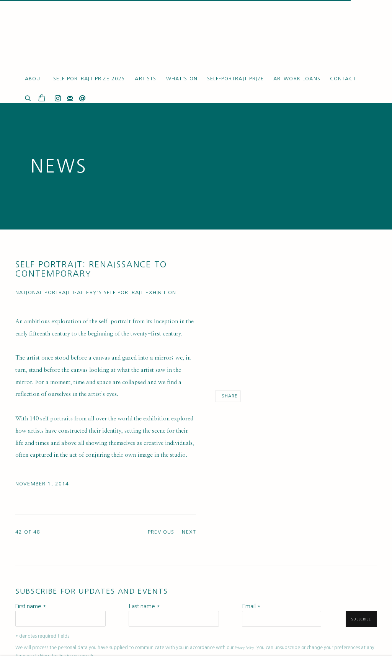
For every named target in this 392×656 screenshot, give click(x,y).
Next (189, 531)
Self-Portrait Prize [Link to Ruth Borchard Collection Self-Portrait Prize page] (235, 78)
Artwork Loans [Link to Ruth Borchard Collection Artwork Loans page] (296, 78)
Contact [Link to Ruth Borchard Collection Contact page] (343, 78)
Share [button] (229, 396)
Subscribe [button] (361, 619)
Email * (251, 606)
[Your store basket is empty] (41, 98)
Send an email (82, 99)
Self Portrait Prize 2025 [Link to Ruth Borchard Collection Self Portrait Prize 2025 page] (89, 78)
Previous (161, 531)
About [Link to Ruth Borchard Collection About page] (34, 78)
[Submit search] (28, 97)
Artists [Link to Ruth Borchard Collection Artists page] (145, 78)
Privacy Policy (244, 647)
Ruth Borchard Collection (61, 38)
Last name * (144, 606)
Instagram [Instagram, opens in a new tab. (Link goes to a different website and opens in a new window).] (58, 99)
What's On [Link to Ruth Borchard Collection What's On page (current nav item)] (182, 78)
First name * (30, 606)
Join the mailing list (70, 99)
